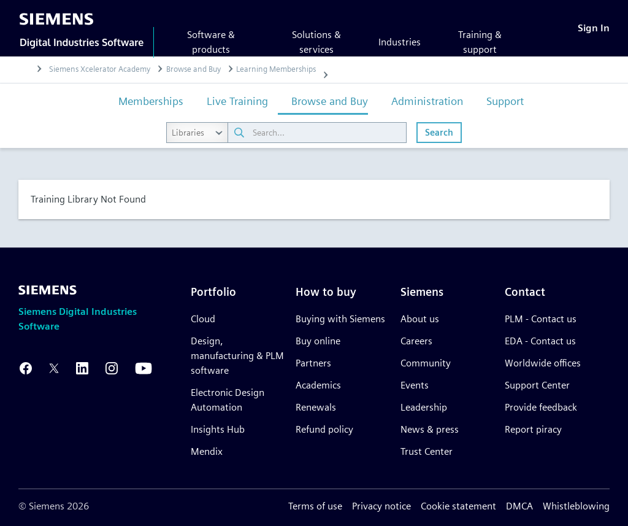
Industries (399, 42)
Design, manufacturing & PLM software (237, 355)
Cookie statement (458, 506)
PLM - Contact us (540, 319)
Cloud (203, 319)
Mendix (207, 451)
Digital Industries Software (82, 42)
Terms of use (315, 506)
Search (439, 132)
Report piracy (533, 429)
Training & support (480, 42)
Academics (318, 385)
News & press (429, 429)
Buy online (318, 341)
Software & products (211, 42)
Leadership (423, 407)
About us (419, 319)
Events (414, 385)
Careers (416, 341)
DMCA (519, 506)
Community (425, 363)
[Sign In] (594, 28)
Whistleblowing (576, 506)
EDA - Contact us (540, 341)
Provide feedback (541, 407)
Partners (313, 363)
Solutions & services (316, 42)
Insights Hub (218, 429)
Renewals (316, 407)
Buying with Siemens (340, 319)
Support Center (537, 385)
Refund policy (324, 429)
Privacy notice (381, 506)
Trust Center (426, 451)
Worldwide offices (543, 363)
